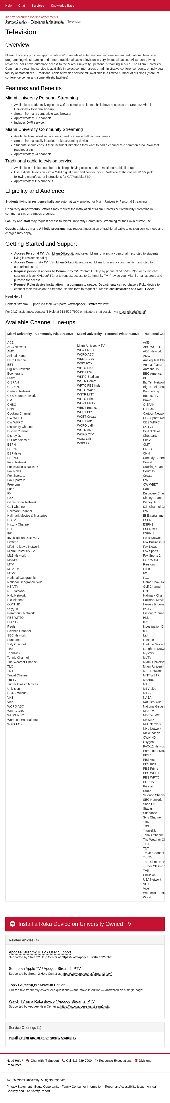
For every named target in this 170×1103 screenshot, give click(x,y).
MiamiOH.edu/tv (63, 253)
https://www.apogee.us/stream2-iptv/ (87, 957)
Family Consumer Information (82, 1086)
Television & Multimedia (47, 21)
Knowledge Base (62, 5)
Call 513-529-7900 (77, 1060)
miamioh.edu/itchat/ (132, 311)
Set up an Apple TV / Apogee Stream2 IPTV (45, 969)
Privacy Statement (19, 1086)
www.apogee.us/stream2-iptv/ (88, 304)
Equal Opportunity (46, 1086)
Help (8, 5)
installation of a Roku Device (135, 289)
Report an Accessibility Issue (124, 1086)
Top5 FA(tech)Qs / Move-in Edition (37, 985)
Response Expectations (113, 1060)
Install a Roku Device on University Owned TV (70, 924)
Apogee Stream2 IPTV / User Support (40, 952)
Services (37, 5)
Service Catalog (16, 21)
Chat (21, 5)
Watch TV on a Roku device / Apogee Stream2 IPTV (52, 1001)
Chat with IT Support (42, 1060)
